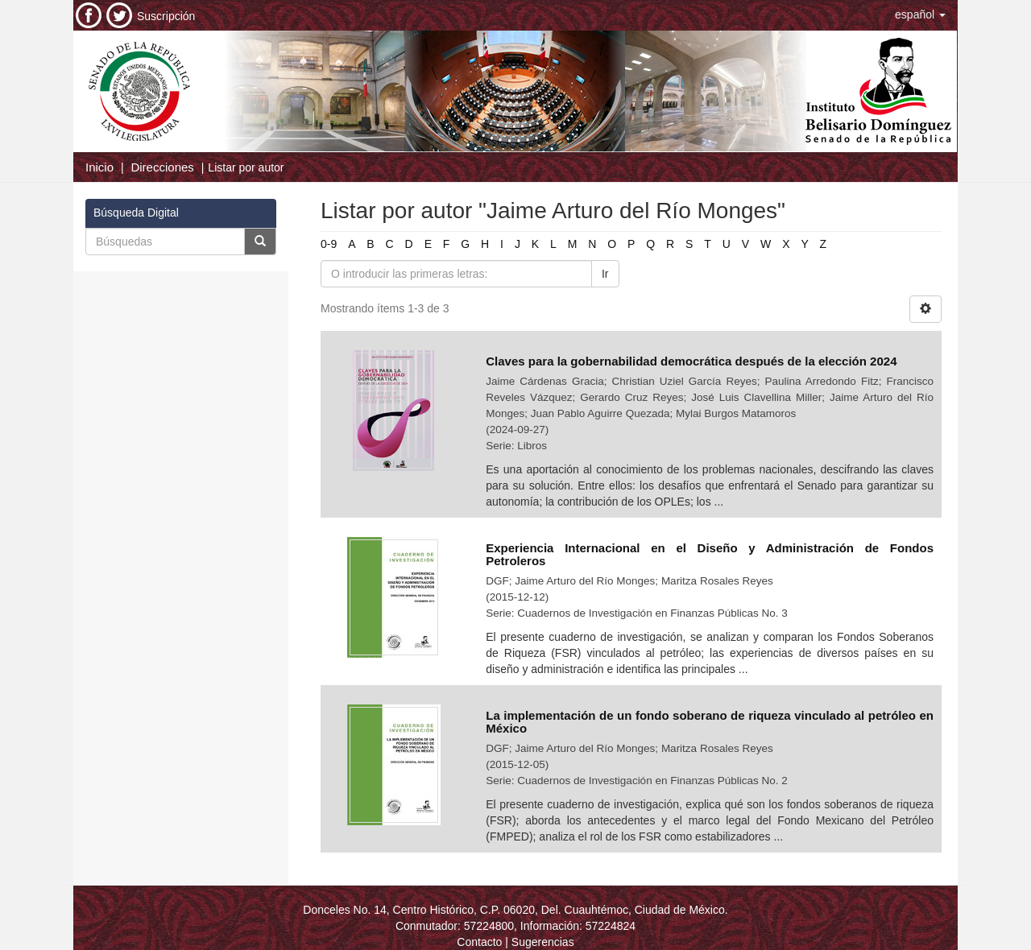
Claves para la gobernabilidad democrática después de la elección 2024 (691, 361)
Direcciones (161, 167)
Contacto (479, 942)
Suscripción (166, 16)
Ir (605, 273)
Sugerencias (542, 942)
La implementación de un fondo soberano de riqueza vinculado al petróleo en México (710, 722)
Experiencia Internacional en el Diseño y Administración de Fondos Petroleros (710, 554)
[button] (920, 14)
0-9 (329, 244)
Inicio (99, 167)
